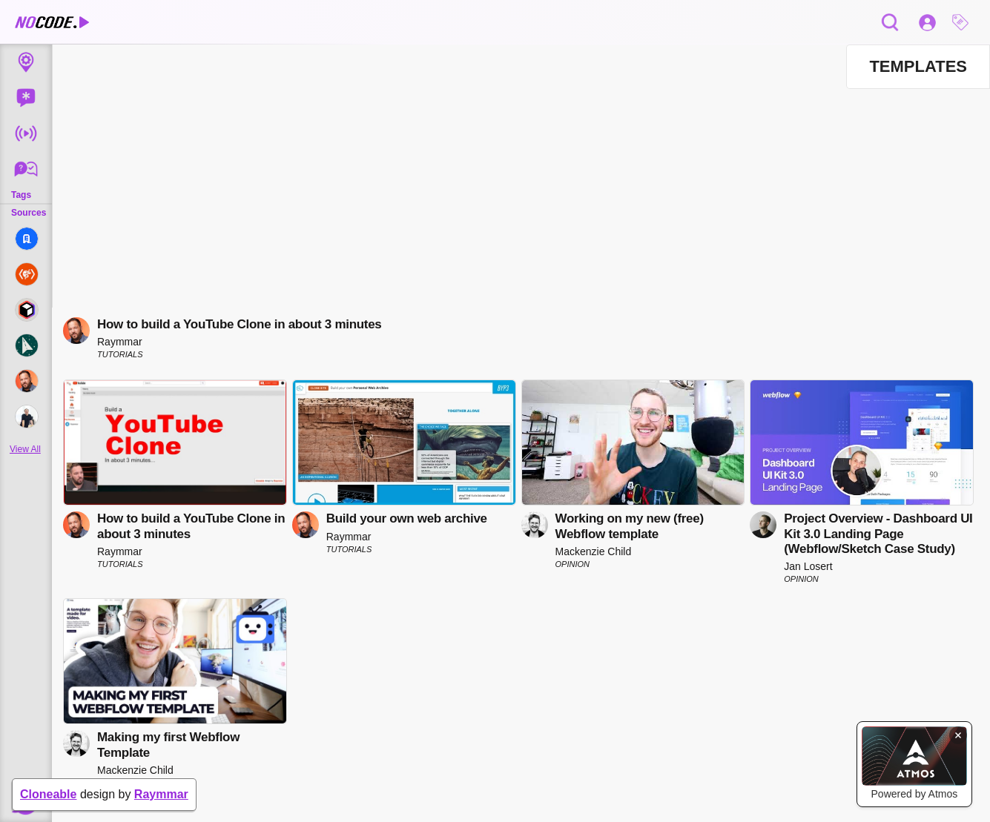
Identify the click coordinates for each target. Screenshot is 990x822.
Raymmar (161, 794)
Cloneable (48, 794)
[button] (964, 22)
